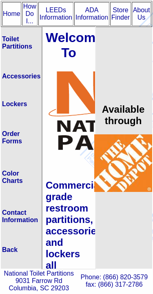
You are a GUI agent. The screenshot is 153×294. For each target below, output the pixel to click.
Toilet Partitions (17, 43)
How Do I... (29, 13)
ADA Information (91, 14)
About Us (141, 14)
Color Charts (12, 177)
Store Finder (120, 14)
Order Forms (12, 137)
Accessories (21, 76)
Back (10, 249)
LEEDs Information (56, 14)
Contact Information (20, 216)
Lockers (14, 103)
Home (11, 13)
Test (69, 148)
